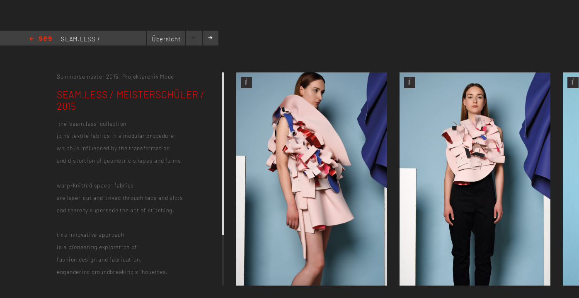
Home (40, 39)
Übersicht (166, 39)
